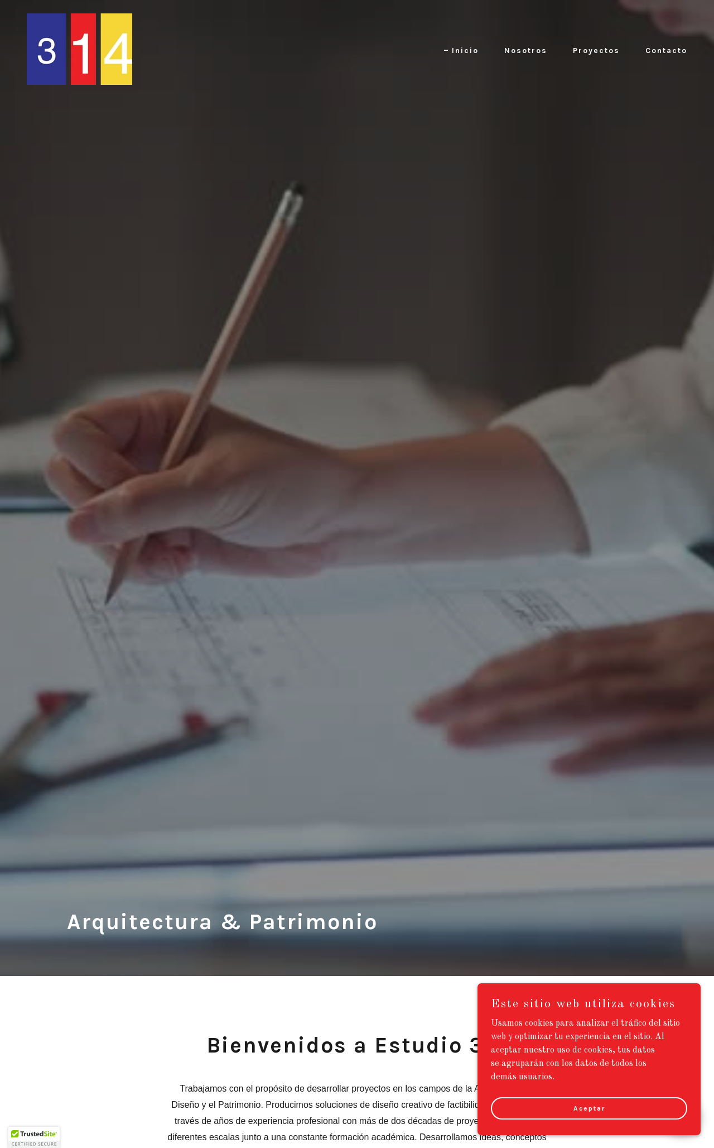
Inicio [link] (465, 50)
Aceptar (589, 1108)
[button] (34, 1137)
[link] (79, 49)
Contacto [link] (666, 50)
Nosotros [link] (525, 50)
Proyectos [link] (596, 50)
